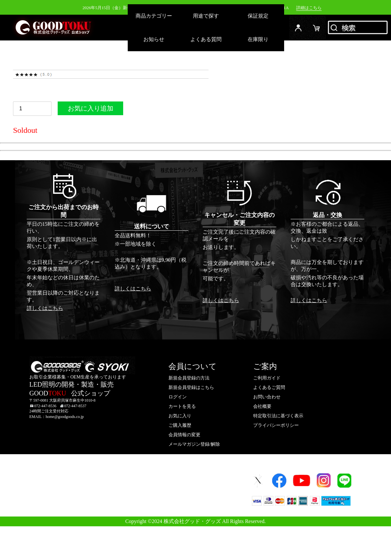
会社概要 (262, 406)
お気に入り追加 (90, 110)
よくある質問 (206, 39)
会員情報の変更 (184, 434)
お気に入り (179, 415)
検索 (358, 27)
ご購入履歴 (179, 425)
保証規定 (258, 16)
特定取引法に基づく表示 (278, 415)
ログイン (298, 27)
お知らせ (153, 39)
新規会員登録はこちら (191, 387)
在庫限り (258, 39)
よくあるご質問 (269, 387)
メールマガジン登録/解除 (194, 444)
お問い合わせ (267, 396)
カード (317, 27)
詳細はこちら (309, 7)
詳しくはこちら (45, 308)
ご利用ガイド (267, 378)
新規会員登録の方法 (189, 378)
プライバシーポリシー (276, 425)
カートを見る (182, 406)
